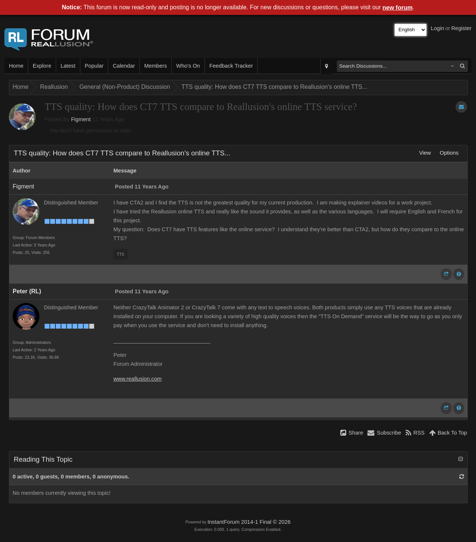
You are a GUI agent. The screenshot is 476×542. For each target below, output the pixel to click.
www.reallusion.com (137, 379)
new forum (398, 7)
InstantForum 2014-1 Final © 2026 (249, 522)
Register (461, 28)
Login (437, 28)
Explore (42, 66)
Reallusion (54, 87)
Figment (81, 119)
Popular (94, 66)
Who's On (188, 66)
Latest (68, 66)
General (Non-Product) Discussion (124, 87)
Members (155, 66)
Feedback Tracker (231, 66)
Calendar (123, 66)
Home (16, 66)
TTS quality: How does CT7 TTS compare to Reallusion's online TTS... (274, 87)
